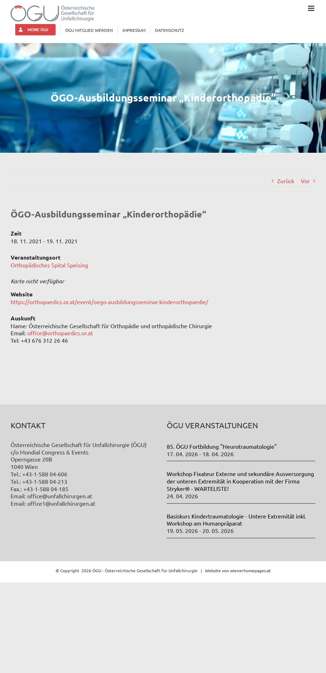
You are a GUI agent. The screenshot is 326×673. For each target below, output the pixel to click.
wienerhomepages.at (250, 570)
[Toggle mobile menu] (311, 8)
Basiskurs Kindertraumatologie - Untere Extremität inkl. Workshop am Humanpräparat (236, 519)
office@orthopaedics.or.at (60, 332)
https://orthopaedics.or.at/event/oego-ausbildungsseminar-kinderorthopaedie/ (109, 301)
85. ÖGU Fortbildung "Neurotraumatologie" (222, 446)
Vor (305, 180)
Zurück (285, 180)
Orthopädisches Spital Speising (49, 264)
